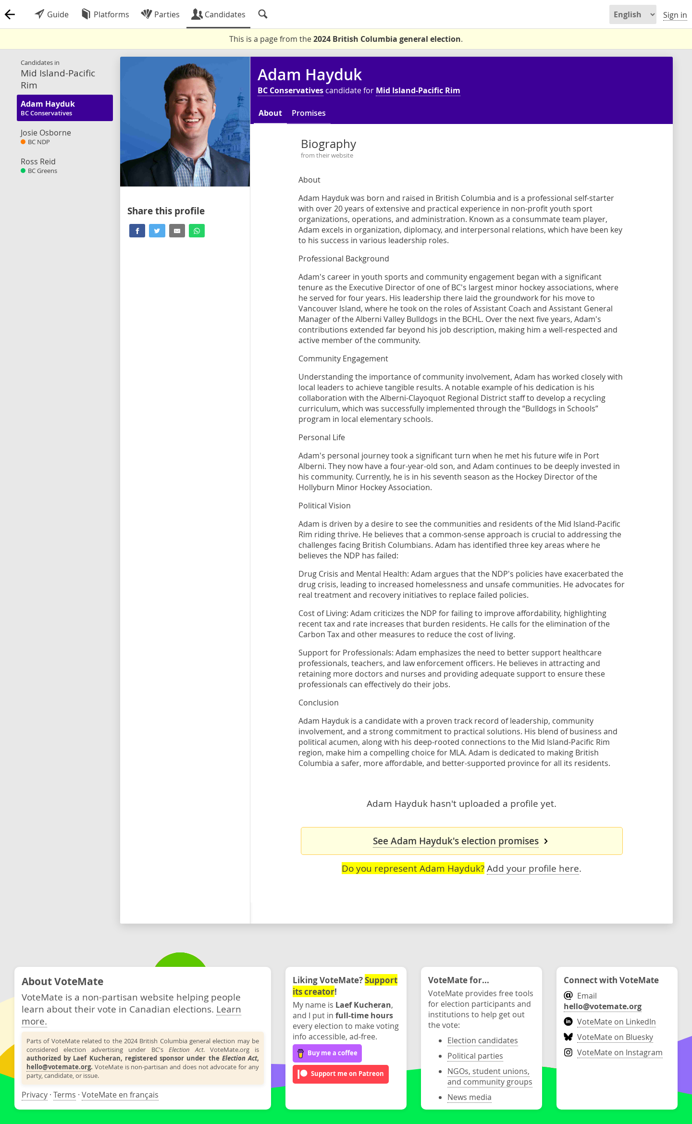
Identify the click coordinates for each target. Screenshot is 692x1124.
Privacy (35, 1094)
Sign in (675, 15)
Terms (64, 1094)
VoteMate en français (120, 1094)
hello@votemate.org (58, 1066)
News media (469, 1097)
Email (603, 1001)
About (270, 113)
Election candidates (482, 1040)
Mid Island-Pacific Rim (418, 90)
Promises (309, 113)
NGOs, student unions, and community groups (489, 1076)
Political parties (475, 1055)
